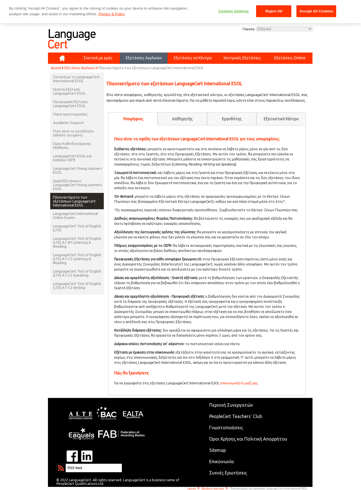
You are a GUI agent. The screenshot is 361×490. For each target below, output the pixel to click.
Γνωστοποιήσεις (226, 427)
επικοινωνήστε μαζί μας (239, 383)
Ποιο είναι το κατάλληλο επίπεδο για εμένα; (73, 133)
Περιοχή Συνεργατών (231, 405)
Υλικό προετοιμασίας (70, 114)
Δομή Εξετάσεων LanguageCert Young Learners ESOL (77, 185)
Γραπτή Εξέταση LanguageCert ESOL (69, 91)
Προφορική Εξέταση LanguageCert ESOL (70, 104)
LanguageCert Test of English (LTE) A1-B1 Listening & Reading (77, 242)
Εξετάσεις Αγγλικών (80, 68)
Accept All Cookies (316, 11)
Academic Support (68, 123)
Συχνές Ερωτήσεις (228, 472)
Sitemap (217, 450)
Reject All (273, 11)
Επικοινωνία (221, 461)
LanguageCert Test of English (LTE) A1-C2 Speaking (77, 273)
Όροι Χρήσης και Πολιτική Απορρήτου (248, 438)
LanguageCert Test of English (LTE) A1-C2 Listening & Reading (77, 259)
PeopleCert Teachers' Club (235, 416)
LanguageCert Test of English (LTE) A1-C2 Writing (77, 285)
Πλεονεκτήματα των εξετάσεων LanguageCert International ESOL (74, 201)
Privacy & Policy (111, 14)
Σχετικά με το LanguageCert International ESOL (76, 79)
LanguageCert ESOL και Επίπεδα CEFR (72, 158)
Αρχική (56, 68)
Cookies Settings (234, 11)
